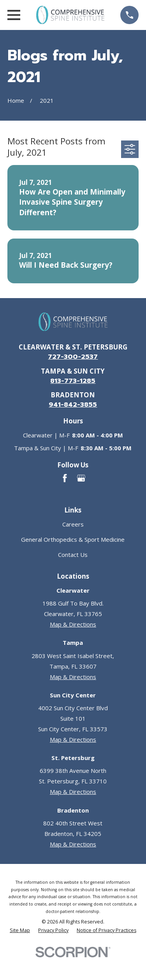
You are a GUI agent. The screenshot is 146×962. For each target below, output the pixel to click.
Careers (73, 524)
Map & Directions (73, 624)
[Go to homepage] (70, 15)
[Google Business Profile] (81, 478)
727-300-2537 (73, 357)
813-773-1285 (72, 381)
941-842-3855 (73, 404)
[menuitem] (20, 930)
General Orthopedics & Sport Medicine (73, 539)
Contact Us (73, 554)
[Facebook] (65, 478)
